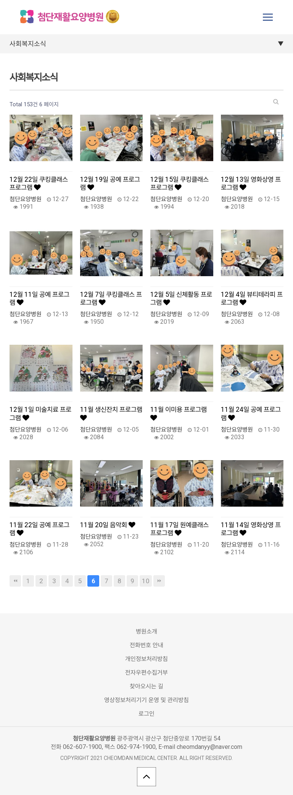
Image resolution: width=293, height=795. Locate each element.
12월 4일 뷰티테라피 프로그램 (252, 298)
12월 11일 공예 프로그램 (39, 298)
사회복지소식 (28, 44)
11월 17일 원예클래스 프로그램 (179, 529)
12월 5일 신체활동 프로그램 (181, 298)
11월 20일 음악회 (107, 525)
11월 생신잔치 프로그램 (111, 413)
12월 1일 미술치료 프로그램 (40, 413)
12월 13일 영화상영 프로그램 (251, 183)
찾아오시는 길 (146, 686)
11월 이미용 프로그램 (178, 413)
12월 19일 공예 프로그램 (110, 183)
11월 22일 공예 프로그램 (39, 529)
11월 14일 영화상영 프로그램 (251, 529)
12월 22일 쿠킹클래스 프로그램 (39, 183)
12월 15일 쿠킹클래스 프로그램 (179, 183)
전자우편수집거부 (146, 672)
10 (146, 581)
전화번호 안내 (146, 645)
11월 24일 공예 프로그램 (251, 413)
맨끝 (159, 581)
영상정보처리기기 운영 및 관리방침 (146, 700)
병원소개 (146, 631)
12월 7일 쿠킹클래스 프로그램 (111, 298)
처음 (15, 581)
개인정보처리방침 (146, 658)
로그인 (146, 713)
